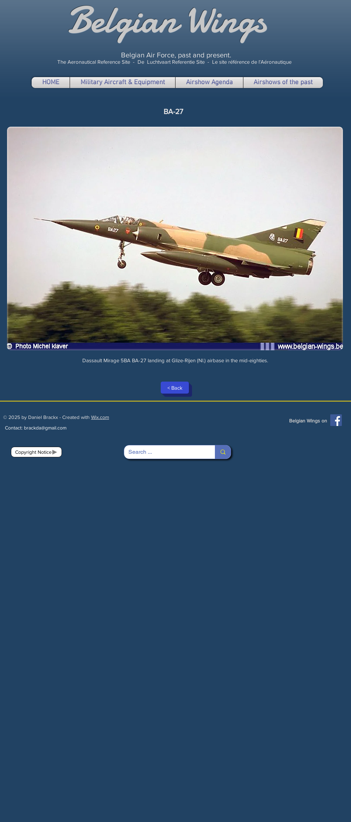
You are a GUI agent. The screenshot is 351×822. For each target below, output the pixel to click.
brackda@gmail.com (45, 428)
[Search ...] (164, 452)
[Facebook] (336, 420)
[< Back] (175, 388)
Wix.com (100, 417)
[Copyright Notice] (36, 452)
